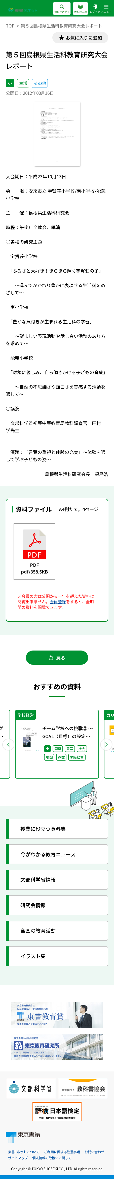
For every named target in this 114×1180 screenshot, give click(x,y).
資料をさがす (61, 9)
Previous (8, 744)
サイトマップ (44, 1158)
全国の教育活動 (38, 931)
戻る (57, 658)
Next (106, 744)
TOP (10, 26)
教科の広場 (80, 9)
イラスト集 (33, 956)
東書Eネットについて (25, 1152)
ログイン (95, 9)
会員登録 (58, 602)
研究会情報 (33, 905)
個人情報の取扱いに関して (80, 1158)
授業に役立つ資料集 (43, 829)
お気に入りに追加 (83, 37)
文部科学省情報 (38, 880)
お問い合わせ (18, 1158)
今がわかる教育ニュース (47, 854)
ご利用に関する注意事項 (65, 1152)
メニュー (106, 9)
